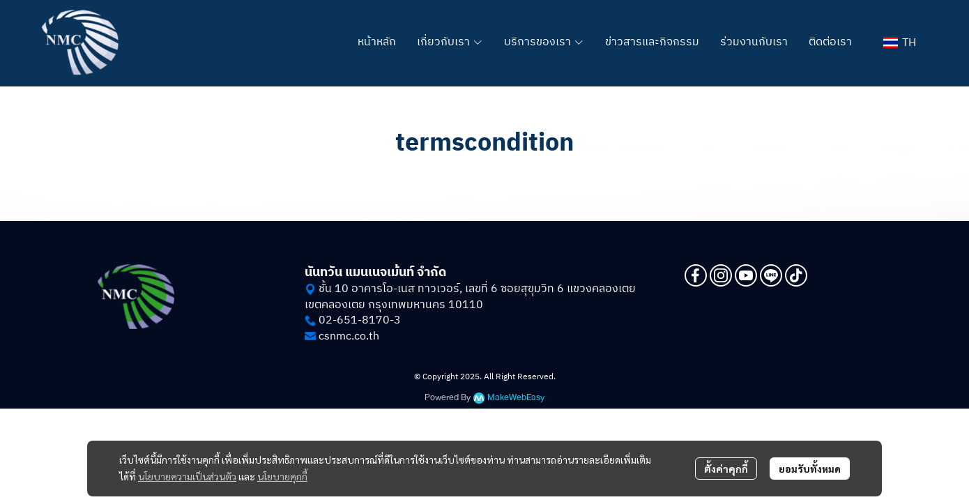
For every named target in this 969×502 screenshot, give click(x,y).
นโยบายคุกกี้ (282, 476)
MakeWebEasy (515, 397)
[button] (900, 43)
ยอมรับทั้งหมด (810, 468)
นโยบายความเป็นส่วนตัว (187, 476)
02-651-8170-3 (360, 320)
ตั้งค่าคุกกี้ (726, 468)
